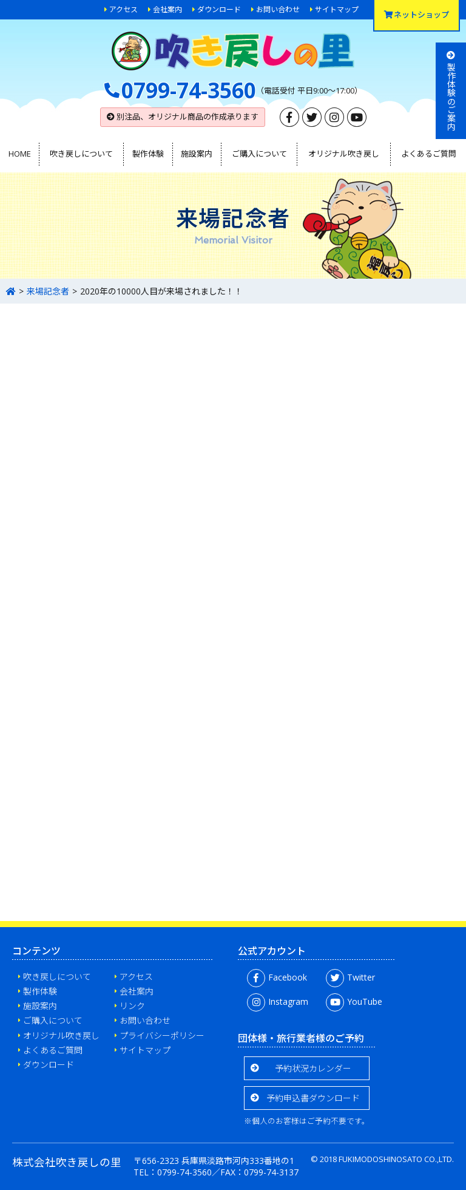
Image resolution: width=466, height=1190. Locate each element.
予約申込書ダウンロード (313, 1098)
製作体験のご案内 (451, 91)
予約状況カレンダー (313, 1068)
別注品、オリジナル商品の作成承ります (182, 116)
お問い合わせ (278, 9)
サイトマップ (337, 9)
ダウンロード (219, 9)
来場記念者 (48, 291)
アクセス (123, 9)
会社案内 (167, 9)
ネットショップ (416, 14)
